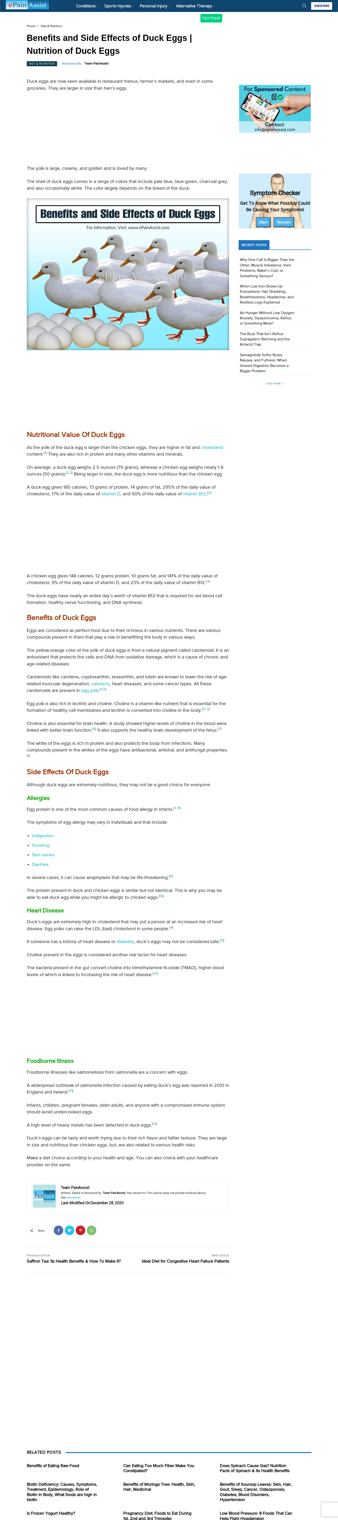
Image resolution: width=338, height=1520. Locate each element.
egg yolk (89, 690)
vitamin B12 (194, 494)
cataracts (100, 684)
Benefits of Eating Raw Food (53, 1466)
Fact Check (211, 18)
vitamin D (110, 494)
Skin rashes (43, 855)
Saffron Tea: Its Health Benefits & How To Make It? (74, 1261)
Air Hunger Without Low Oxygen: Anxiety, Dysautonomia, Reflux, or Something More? (267, 318)
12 (155, 973)
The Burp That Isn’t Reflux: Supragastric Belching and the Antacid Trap (265, 339)
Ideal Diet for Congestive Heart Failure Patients (185, 1261)
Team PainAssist (96, 63)
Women (284, 222)
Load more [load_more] (275, 383)
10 (161, 896)
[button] (304, 5)
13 (70, 1091)
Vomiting (40, 845)
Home (31, 26)
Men (263, 222)
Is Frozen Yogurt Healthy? (51, 1513)
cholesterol (212, 447)
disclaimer (74, 1197)
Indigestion (43, 836)
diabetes (125, 942)
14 (154, 1124)
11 (222, 940)
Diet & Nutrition (51, 26)
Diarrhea (40, 864)
